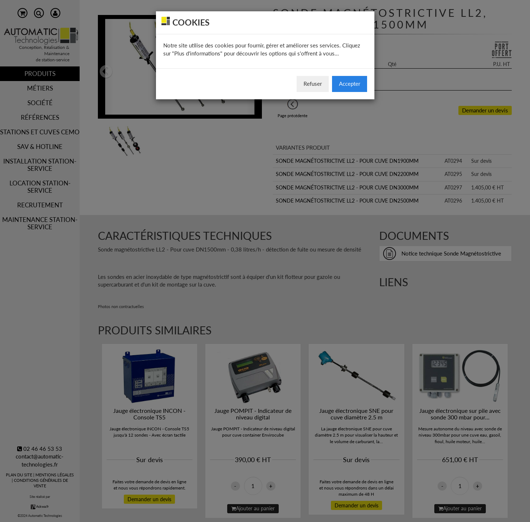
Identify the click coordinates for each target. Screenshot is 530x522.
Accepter (349, 83)
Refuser (313, 83)
